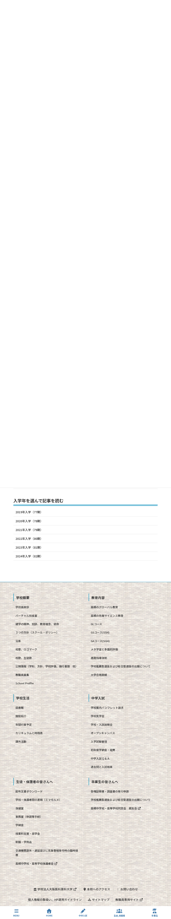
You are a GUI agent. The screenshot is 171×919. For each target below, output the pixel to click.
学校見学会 (97, 716)
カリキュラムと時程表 (29, 733)
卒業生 (155, 913)
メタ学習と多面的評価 (104, 649)
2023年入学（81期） (29, 547)
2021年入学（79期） (29, 530)
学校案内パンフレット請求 (107, 708)
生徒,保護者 (119, 913)
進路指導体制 (99, 658)
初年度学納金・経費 (103, 750)
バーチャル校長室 (26, 616)
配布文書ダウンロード (29, 791)
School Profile (24, 683)
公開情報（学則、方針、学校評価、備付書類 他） (46, 666)
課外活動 (20, 742)
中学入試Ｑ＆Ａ (100, 758)
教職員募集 (22, 675)
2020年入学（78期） (29, 521)
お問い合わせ (127, 889)
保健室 (19, 808)
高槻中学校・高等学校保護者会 (36, 863)
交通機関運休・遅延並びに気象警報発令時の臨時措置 (46, 853)
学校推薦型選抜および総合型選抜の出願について (121, 666)
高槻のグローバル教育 (104, 607)
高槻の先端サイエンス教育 (107, 616)
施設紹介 (20, 716)
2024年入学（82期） (29, 556)
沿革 (18, 641)
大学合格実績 (99, 675)
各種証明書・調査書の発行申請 (110, 791)
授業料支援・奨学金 (27, 834)
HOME (49, 913)
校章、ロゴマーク (26, 649)
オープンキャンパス (103, 733)
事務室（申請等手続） (29, 817)
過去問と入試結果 (101, 767)
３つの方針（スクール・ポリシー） (37, 632)
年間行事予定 (23, 725)
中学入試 (83, 913)
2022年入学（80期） (29, 538)
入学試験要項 (99, 742)
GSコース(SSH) (100, 632)
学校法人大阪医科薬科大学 (55, 889)
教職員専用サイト (129, 899)
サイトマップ (98, 899)
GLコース (96, 624)
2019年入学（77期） (29, 512)
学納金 (19, 825)
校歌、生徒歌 (23, 658)
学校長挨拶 (22, 607)
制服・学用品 (23, 842)
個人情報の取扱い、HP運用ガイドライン (55, 899)
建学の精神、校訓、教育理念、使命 (37, 624)
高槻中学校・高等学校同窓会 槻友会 (116, 808)
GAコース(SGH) (100, 641)
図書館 (19, 708)
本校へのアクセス (96, 889)
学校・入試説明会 (101, 725)
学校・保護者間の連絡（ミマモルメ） (38, 800)
